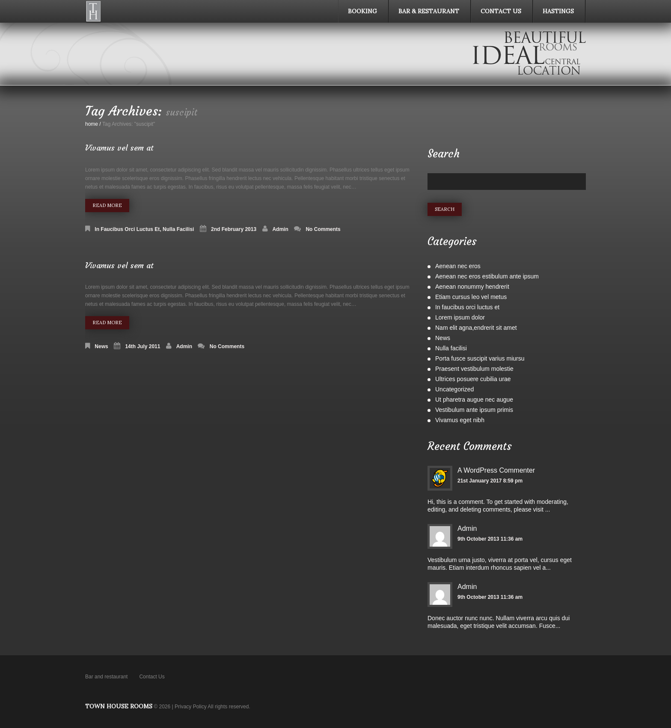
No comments (323, 229)
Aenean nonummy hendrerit (472, 286)
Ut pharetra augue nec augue (474, 399)
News (101, 346)
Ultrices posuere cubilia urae (473, 379)
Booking (362, 11)
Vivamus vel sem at (119, 148)
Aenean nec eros (458, 266)
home (91, 124)
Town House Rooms (118, 706)
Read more (107, 205)
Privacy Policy (191, 707)
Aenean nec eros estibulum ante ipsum (487, 276)
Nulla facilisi (178, 229)
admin (280, 229)
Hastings (558, 11)
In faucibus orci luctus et (127, 229)
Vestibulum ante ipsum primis (474, 409)
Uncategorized (454, 389)
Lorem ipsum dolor (460, 317)
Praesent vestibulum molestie (474, 368)
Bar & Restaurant (428, 11)
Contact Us (501, 11)
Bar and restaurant (106, 677)
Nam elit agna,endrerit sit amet (476, 327)
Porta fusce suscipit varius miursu (480, 358)
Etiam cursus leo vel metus (471, 296)
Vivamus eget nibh (459, 420)
